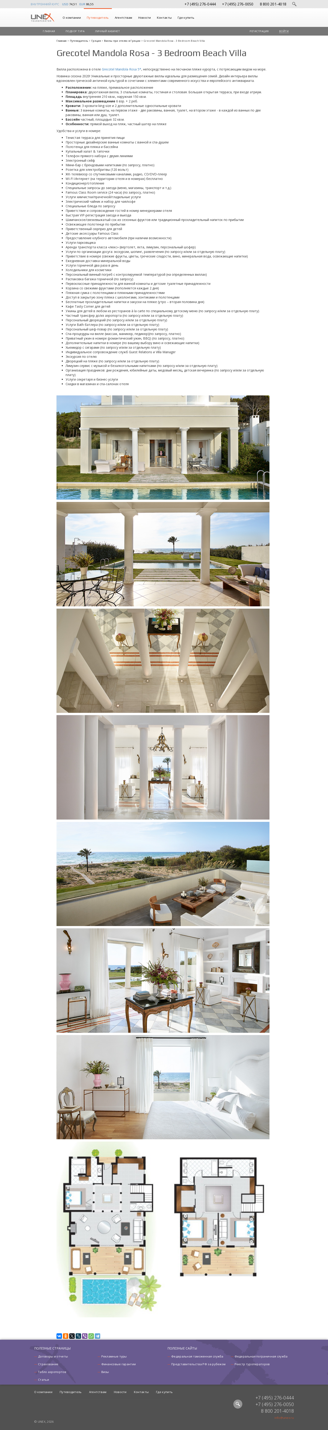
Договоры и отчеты (53, 1356)
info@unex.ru (284, 1418)
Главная (49, 31)
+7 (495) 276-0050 (237, 4)
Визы (105, 1372)
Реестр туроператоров (252, 1364)
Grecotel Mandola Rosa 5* (121, 69)
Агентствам (123, 18)
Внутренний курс (45, 4)
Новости (144, 18)
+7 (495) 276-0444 (200, 4)
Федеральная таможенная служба (197, 1356)
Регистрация (259, 31)
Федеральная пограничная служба (261, 1356)
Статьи (43, 1380)
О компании (72, 18)
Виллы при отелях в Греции (122, 40)
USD (65, 4)
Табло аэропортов (52, 1372)
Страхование (48, 1364)
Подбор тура (75, 31)
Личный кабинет (107, 31)
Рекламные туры (114, 1356)
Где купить (186, 18)
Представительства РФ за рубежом (198, 1364)
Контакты (164, 18)
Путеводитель (98, 18)
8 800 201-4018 (273, 4)
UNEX (42, 17)
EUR (82, 4)
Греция (96, 40)
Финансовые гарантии (118, 1364)
